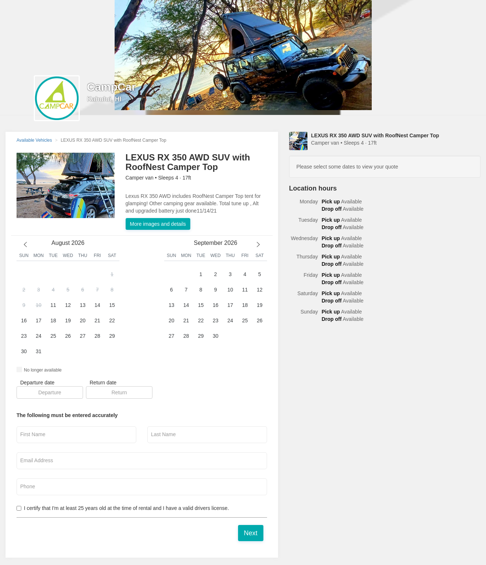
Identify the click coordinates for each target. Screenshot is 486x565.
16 (24, 320)
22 (112, 320)
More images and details (158, 224)
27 (83, 336)
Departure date (37, 382)
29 (112, 336)
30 (24, 351)
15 (112, 305)
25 (53, 336)
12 (68, 305)
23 (24, 336)
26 (68, 336)
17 (39, 320)
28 (97, 336)
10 (39, 305)
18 (53, 320)
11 (53, 305)
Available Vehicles (34, 140)
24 (39, 336)
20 (83, 320)
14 (97, 305)
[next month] (258, 244)
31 (39, 351)
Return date (103, 382)
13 (83, 305)
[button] (68, 313)
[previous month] (25, 244)
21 (97, 320)
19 (68, 320)
